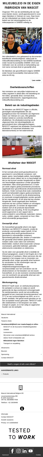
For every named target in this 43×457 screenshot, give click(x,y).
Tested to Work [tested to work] (6, 321)
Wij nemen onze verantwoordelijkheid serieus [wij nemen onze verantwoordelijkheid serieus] (19, 335)
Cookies (38, 455)
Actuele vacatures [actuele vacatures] (7, 420)
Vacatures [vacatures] (4, 318)
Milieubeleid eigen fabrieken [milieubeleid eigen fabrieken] (13, 341)
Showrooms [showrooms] (5, 348)
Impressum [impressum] (5, 455)
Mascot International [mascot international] (8, 314)
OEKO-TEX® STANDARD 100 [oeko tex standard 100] (13, 338)
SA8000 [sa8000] (6, 329)
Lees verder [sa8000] (36, 80)
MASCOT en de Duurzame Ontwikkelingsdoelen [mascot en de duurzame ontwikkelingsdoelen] (20, 327)
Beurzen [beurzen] (4, 351)
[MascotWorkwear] (12, 451)
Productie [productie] (6, 374)
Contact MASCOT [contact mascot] (7, 358)
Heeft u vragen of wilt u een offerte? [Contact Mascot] (21, 364)
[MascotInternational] (30, 451)
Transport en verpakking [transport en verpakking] (11, 343)
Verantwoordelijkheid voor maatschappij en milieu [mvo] (19, 324)
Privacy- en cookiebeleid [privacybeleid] (9, 423)
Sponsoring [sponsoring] (5, 354)
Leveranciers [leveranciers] (7, 332)
